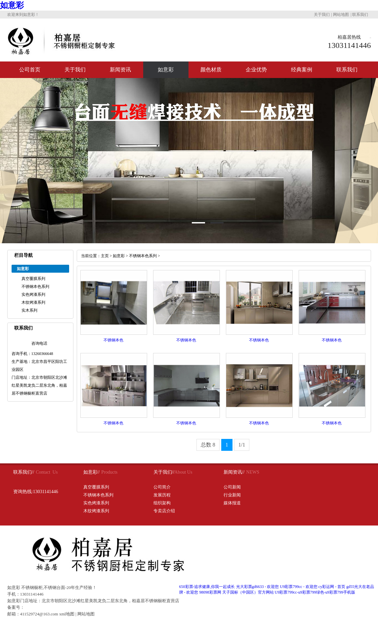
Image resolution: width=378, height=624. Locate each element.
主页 (105, 256)
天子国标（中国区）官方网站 (248, 592)
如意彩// (91, 472)
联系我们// (23, 472)
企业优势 (256, 69)
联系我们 (360, 14)
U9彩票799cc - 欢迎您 (298, 586)
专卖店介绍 (164, 510)
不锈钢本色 (113, 340)
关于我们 (322, 14)
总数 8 (208, 445)
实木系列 (29, 310)
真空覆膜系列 (33, 278)
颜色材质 (211, 69)
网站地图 (341, 14)
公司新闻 (232, 487)
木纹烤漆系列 (33, 302)
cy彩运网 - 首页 (331, 586)
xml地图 (66, 613)
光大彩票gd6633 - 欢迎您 (257, 586)
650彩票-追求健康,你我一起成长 (207, 586)
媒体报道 (232, 502)
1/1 (241, 445)
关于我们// (164, 472)
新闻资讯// (234, 472)
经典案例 (301, 69)
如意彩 (12, 5)
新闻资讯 (120, 69)
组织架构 (162, 502)
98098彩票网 (210, 592)
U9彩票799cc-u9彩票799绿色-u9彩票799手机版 (315, 592)
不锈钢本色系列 (35, 286)
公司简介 (162, 487)
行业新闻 (232, 494)
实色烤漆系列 (33, 294)
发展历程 (162, 494)
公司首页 (29, 69)
